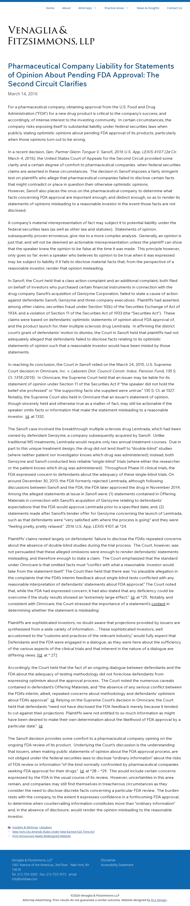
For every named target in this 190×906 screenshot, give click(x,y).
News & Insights (148, 8)
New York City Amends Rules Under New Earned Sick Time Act (53, 832)
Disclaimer (108, 860)
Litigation (45, 827)
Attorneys (89, 8)
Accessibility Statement (117, 865)
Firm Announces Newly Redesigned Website (41, 836)
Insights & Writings (25, 827)
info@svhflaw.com (24, 879)
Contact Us (174, 8)
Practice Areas (119, 8)
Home (50, 8)
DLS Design (159, 900)
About (66, 8)
